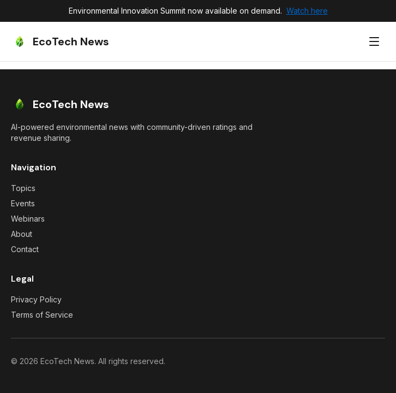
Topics (23, 188)
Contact (25, 249)
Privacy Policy (36, 299)
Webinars (28, 218)
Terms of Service (42, 314)
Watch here (307, 10)
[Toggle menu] (374, 41)
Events (23, 203)
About (21, 234)
